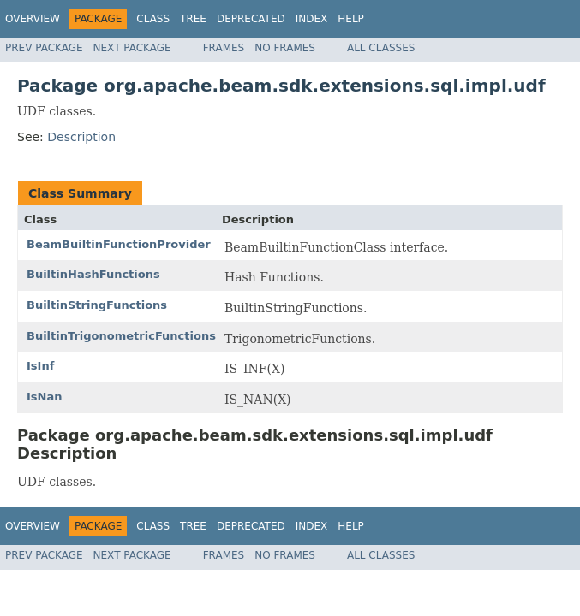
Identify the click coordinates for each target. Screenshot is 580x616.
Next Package (132, 48)
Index (312, 19)
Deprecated (251, 19)
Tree (193, 19)
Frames (224, 48)
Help (351, 19)
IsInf (40, 365)
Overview (32, 19)
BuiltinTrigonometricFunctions (121, 335)
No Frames (284, 48)
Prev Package (44, 48)
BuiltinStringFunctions (97, 305)
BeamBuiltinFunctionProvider (119, 244)
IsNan (44, 396)
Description (81, 137)
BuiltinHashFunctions (93, 274)
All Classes (381, 48)
